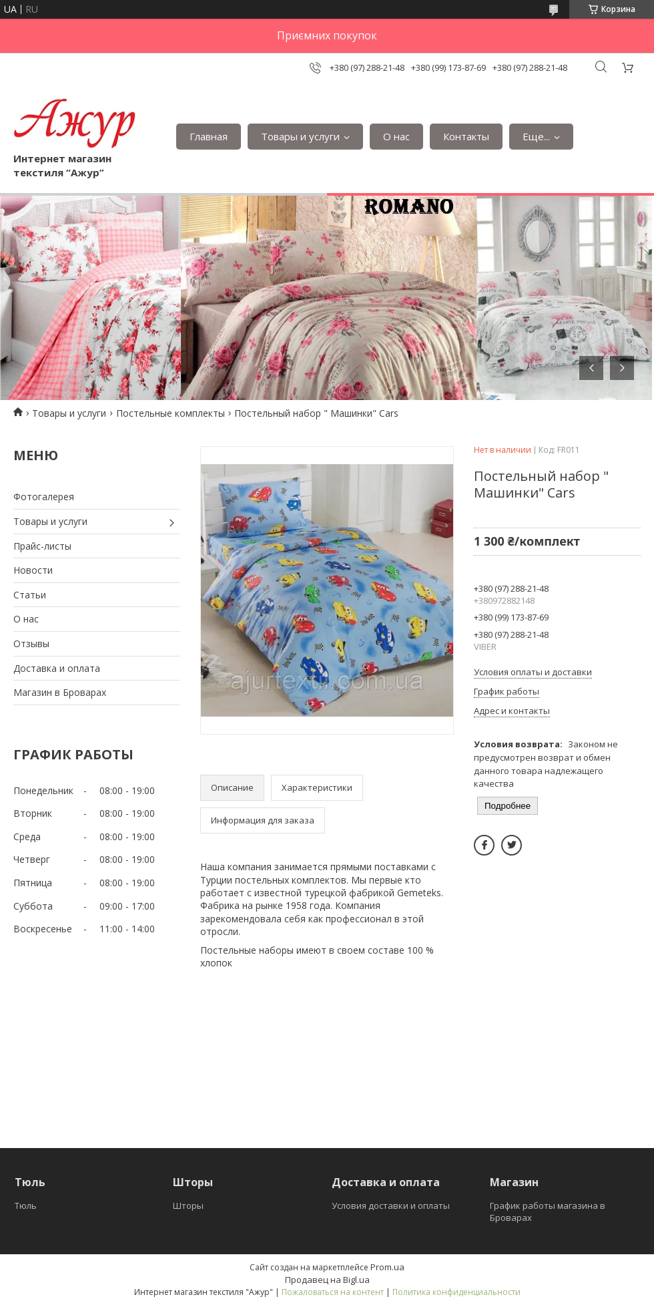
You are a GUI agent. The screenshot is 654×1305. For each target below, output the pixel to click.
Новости (33, 570)
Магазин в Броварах (59, 692)
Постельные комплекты (170, 413)
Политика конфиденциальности (456, 1292)
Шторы (188, 1205)
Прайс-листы (42, 546)
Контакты (466, 136)
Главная (209, 136)
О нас (396, 136)
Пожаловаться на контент (333, 1292)
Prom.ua (387, 1267)
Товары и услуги (300, 136)
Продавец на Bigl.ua (327, 1280)
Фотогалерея (43, 496)
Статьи (29, 594)
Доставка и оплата (56, 668)
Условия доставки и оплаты (391, 1205)
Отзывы (31, 643)
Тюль (26, 1205)
